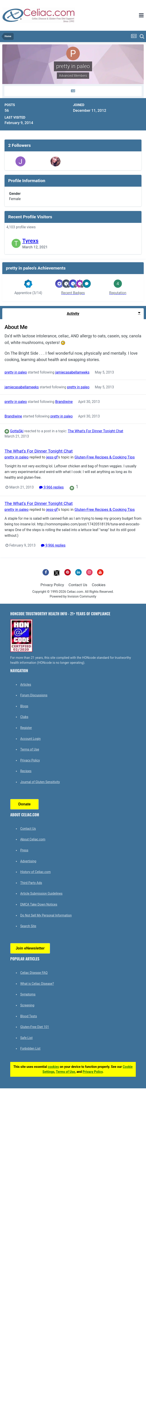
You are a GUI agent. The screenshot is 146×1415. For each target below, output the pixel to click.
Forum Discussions (33, 695)
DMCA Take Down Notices (38, 904)
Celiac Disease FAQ (34, 973)
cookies (53, 1067)
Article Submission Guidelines (41, 893)
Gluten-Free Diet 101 (34, 1027)
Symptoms (27, 994)
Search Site (28, 926)
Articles (25, 684)
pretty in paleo (16, 372)
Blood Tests (28, 1016)
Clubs (24, 717)
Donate (24, 804)
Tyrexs (30, 241)
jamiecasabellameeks (72, 372)
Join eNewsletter (30, 948)
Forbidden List (30, 1048)
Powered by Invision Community (73, 596)
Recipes (25, 771)
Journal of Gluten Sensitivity (40, 782)
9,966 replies (51, 488)
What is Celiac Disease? (37, 983)
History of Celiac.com (35, 872)
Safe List (26, 1038)
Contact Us (77, 585)
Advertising (28, 861)
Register (26, 728)
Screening (27, 1005)
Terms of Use (29, 749)
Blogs (24, 706)
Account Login (30, 739)
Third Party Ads (31, 883)
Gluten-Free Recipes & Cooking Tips (105, 457)
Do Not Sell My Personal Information (46, 915)
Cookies (99, 585)
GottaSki (16, 431)
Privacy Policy (52, 585)
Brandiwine (64, 402)
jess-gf (52, 457)
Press (24, 850)
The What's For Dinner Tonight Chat (95, 431)
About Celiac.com (32, 839)
